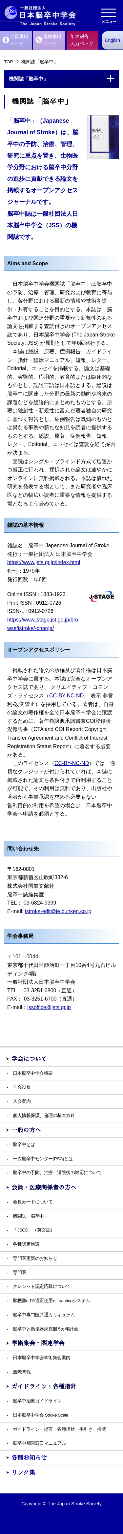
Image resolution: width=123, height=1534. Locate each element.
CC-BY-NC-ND (66, 695)
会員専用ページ (15, 40)
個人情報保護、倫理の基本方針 (44, 1115)
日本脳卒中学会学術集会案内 (42, 1357)
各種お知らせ (29, 1458)
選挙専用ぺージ (48, 40)
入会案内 (22, 1101)
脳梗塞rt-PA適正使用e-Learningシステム (51, 1300)
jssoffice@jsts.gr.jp (49, 1007)
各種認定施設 (26, 1244)
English (112, 40)
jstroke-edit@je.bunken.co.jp (58, 911)
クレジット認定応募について (42, 1286)
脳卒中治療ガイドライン (37, 1400)
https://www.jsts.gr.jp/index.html (43, 562)
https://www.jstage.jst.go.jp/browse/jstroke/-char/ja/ (42, 624)
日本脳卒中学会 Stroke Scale (40, 1415)
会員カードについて (33, 1201)
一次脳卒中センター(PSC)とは (43, 1158)
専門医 (19, 1272)
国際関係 (22, 1371)
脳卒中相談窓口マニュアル (39, 1443)
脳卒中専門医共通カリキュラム (44, 1314)
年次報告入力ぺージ (81, 40)
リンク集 (23, 1473)
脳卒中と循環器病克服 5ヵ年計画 (45, 1328)
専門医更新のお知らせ (35, 1258)
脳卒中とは (24, 1144)
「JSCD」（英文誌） (34, 1230)
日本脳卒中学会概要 (33, 1073)
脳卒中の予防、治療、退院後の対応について (57, 1172)
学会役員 (22, 1087)
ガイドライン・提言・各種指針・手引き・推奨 (59, 1429)
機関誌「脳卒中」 (30, 1216)
